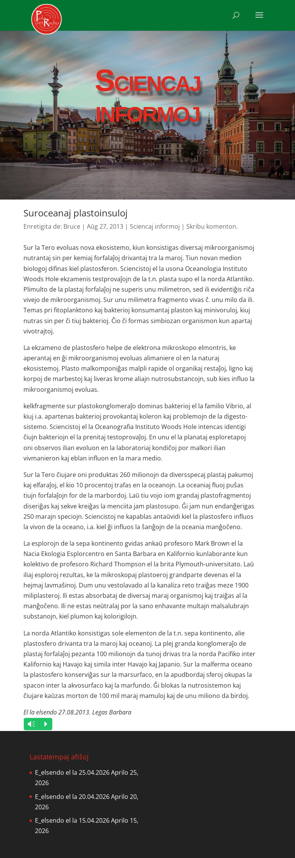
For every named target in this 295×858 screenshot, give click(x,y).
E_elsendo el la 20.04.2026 (72, 796)
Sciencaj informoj (155, 226)
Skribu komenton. (212, 226)
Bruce (71, 226)
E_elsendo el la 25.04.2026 (72, 772)
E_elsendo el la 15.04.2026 (72, 820)
